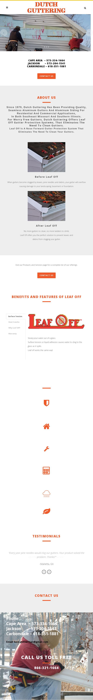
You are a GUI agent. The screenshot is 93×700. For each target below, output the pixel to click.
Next (49, 572)
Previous (44, 572)
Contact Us (46, 76)
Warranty (12, 333)
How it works (13, 322)
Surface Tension (15, 316)
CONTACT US (46, 275)
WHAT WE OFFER (46, 36)
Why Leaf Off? (14, 328)
